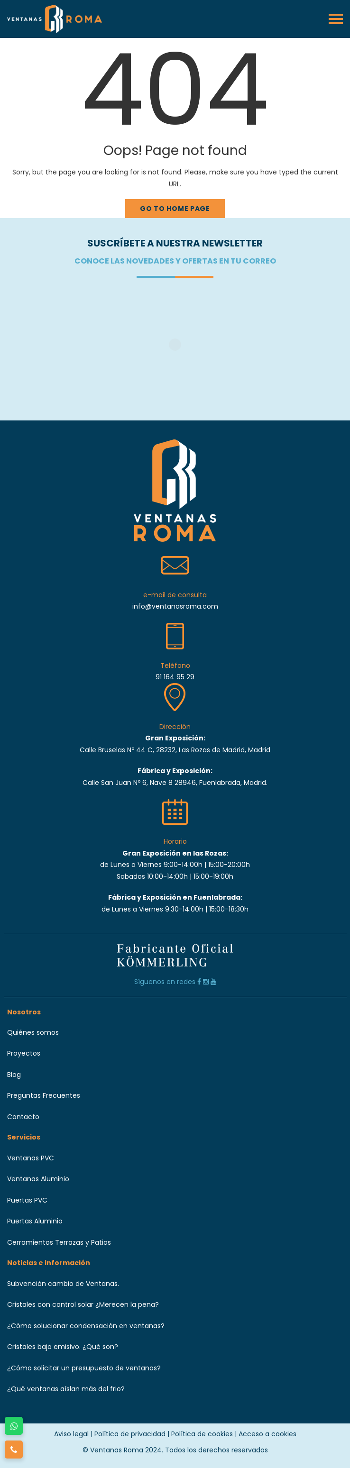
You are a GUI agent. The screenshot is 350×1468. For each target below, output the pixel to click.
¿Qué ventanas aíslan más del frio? (66, 1389)
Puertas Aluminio (35, 1221)
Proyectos (23, 1053)
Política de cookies (202, 1434)
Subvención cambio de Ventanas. (63, 1283)
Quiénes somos (33, 1032)
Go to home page (175, 208)
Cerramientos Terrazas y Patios (59, 1242)
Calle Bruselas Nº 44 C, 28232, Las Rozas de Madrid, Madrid (175, 750)
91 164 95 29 (175, 677)
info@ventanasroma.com (175, 606)
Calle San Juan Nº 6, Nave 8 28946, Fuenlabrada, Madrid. (175, 782)
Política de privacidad (130, 1434)
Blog (14, 1074)
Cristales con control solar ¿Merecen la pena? (83, 1304)
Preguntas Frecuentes (43, 1095)
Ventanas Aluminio (38, 1179)
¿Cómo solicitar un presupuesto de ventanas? (84, 1368)
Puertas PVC (27, 1200)
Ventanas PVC (30, 1158)
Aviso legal (71, 1434)
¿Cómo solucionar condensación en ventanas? (86, 1326)
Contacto (23, 1117)
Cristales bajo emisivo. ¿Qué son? (62, 1346)
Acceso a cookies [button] (267, 1434)
